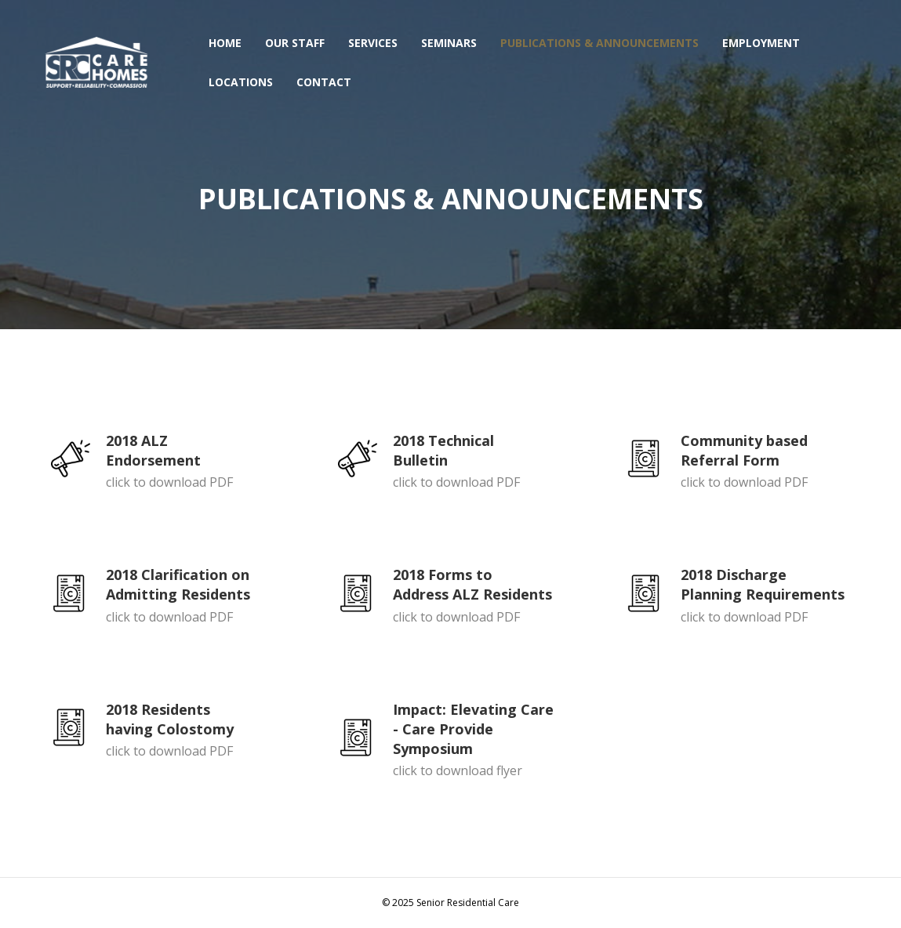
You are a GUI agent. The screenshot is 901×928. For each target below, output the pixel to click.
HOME (225, 42)
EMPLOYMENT (761, 42)
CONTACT (323, 81)
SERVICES (373, 42)
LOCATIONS (241, 81)
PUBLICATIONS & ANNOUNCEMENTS (599, 42)
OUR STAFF (295, 42)
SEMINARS (449, 42)
